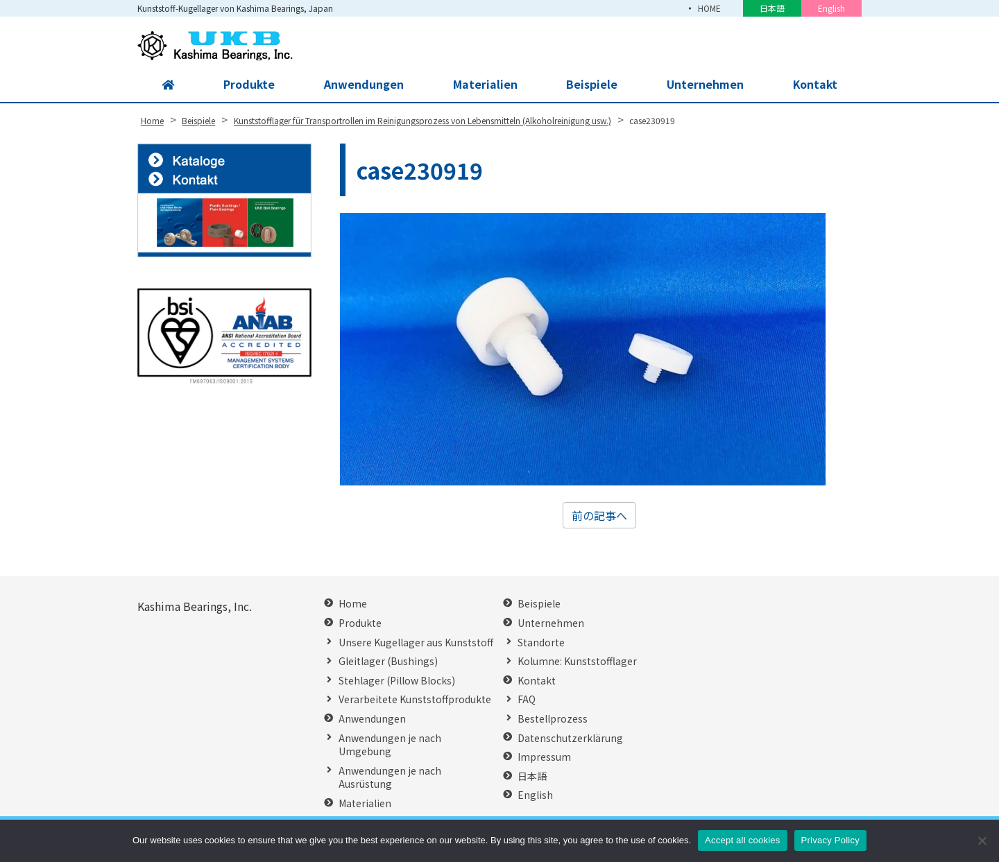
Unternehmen (704, 84)
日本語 (772, 8)
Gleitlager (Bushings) (388, 661)
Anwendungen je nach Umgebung (390, 745)
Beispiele (591, 84)
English (831, 8)
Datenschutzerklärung (570, 738)
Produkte (249, 84)
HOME (709, 8)
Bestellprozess (553, 718)
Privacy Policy (830, 840)
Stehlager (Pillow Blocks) (397, 680)
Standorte (541, 642)
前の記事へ (599, 515)
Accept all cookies (742, 840)
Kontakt (814, 84)
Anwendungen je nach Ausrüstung (390, 777)
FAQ (527, 699)
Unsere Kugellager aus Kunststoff (416, 642)
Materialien (484, 84)
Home (353, 603)
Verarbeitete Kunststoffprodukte (415, 699)
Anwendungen (363, 84)
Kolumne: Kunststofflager (577, 661)
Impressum (544, 757)
